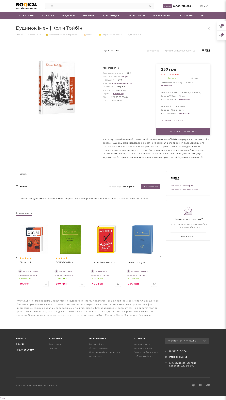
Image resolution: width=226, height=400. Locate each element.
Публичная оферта (143, 356)
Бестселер (118, 93)
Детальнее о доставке (172, 120)
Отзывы (23, 174)
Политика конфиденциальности (104, 352)
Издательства (25, 350)
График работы (96, 344)
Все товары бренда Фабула (184, 189)
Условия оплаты (142, 344)
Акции (20, 344)
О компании (55, 344)
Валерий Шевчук (28, 271)
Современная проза (122, 83)
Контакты (53, 348)
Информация (97, 338)
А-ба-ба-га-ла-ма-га (27, 275)
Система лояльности (99, 348)
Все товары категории (182, 185)
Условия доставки (143, 348)
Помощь (139, 338)
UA (169, 6)
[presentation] (16, 257)
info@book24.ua (178, 356)
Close (3, 398)
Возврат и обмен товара (146, 352)
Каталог (21, 338)
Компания (55, 338)
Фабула (124, 76)
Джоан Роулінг (99, 271)
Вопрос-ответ (96, 356)
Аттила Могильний (137, 271)
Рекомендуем (24, 213)
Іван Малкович (63, 271)
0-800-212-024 (182, 6)
